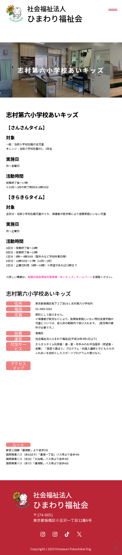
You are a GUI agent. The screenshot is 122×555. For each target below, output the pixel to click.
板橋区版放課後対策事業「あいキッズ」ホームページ (60, 277)
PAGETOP (115, 548)
